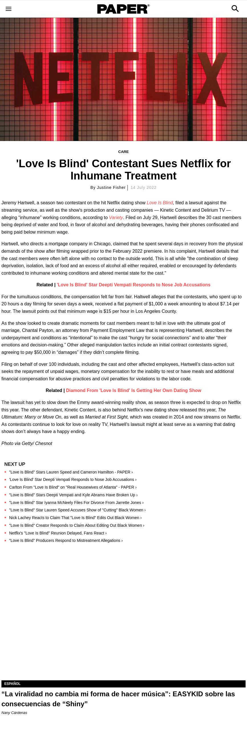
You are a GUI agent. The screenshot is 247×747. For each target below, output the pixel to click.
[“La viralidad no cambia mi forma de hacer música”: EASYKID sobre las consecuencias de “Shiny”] (123, 619)
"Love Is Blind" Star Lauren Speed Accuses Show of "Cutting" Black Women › (77, 510)
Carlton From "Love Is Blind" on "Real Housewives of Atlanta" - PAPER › (73, 487)
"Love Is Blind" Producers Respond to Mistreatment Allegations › (66, 540)
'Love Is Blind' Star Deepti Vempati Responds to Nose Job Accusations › (73, 479)
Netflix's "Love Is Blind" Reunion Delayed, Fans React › (58, 533)
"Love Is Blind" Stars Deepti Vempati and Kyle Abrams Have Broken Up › (73, 495)
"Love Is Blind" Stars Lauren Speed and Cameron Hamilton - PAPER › (71, 472)
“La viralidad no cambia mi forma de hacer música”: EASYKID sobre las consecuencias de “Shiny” (118, 699)
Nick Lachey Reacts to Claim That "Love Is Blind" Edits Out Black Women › (75, 517)
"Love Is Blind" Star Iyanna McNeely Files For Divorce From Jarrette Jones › (76, 502)
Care (123, 152)
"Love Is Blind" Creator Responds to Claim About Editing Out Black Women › (76, 525)
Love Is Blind (160, 202)
